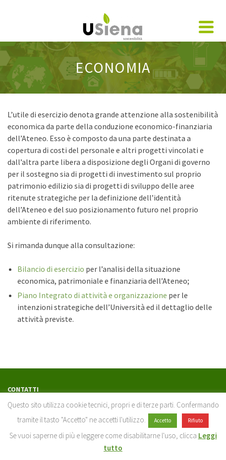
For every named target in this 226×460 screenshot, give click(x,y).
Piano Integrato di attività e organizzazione (93, 295)
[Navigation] (206, 27)
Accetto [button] (162, 420)
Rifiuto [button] (195, 420)
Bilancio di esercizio (51, 269)
